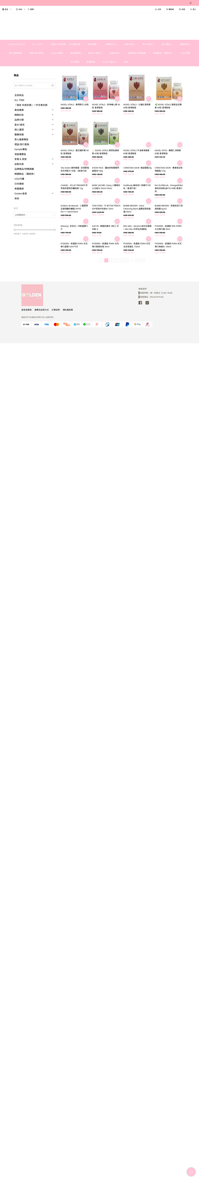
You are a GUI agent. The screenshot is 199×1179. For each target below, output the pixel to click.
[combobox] (35, 215)
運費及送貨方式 (42, 309)
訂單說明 (56, 309)
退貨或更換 (26, 309)
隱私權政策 (68, 309)
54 (138, 260)
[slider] (15, 230)
